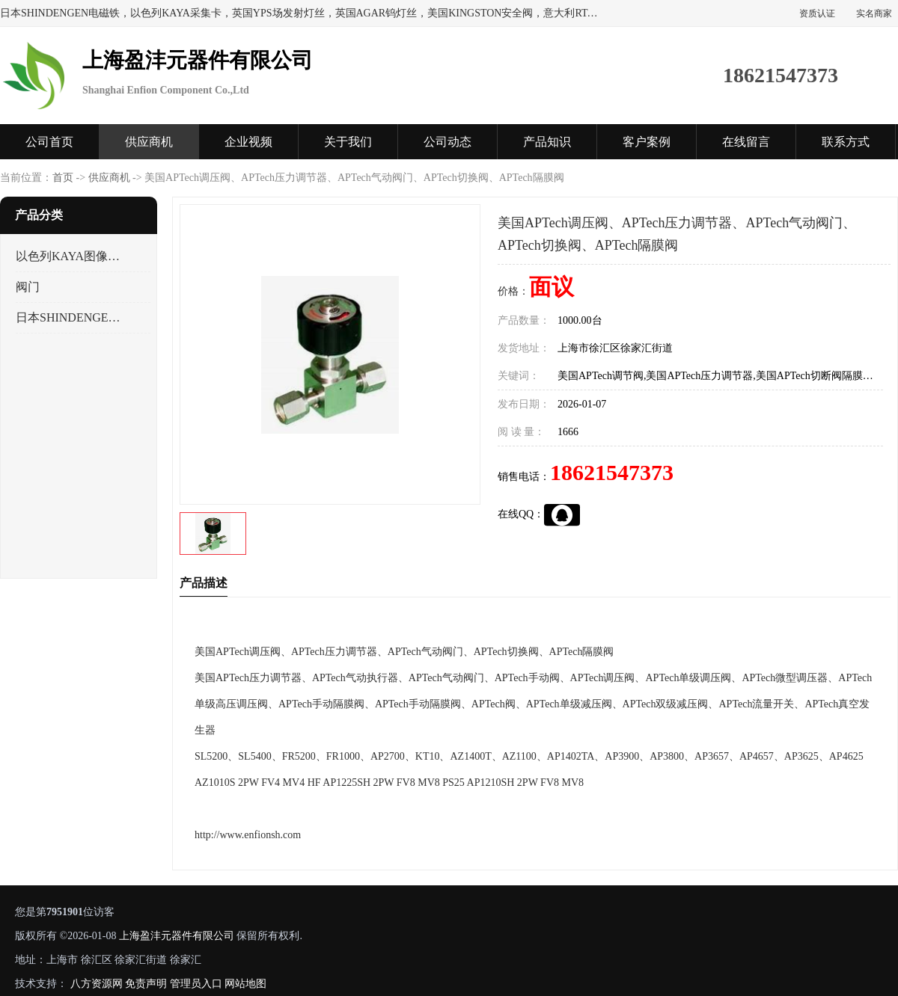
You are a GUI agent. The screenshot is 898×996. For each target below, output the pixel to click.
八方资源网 (96, 983)
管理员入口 (196, 983)
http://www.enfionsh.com (248, 834)
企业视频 (248, 141)
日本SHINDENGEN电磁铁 (70, 317)
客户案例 (647, 141)
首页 (62, 177)
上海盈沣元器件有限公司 (176, 935)
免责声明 (146, 983)
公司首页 (49, 141)
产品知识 (547, 141)
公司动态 (447, 141)
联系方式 (846, 141)
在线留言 (746, 141)
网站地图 (245, 983)
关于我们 (348, 141)
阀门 (28, 286)
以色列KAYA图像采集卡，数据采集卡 (70, 256)
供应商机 (149, 141)
